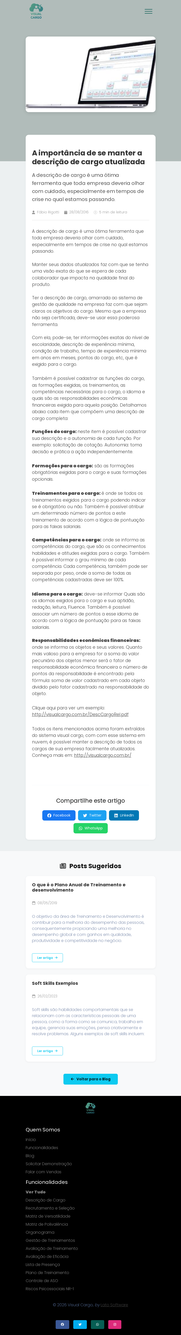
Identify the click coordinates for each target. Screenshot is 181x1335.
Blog (30, 1156)
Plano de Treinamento (47, 1273)
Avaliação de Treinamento (52, 1248)
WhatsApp (91, 828)
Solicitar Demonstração (49, 1164)
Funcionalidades (42, 1148)
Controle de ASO (42, 1281)
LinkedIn (124, 815)
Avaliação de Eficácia (47, 1256)
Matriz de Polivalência (47, 1224)
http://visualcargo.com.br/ (102, 755)
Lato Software (114, 1305)
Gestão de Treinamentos (50, 1240)
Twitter (92, 815)
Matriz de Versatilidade (48, 1216)
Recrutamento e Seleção (50, 1208)
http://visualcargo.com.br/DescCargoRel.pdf (80, 714)
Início (31, 1140)
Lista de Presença (43, 1264)
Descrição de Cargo (45, 1200)
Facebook (58, 815)
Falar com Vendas (43, 1172)
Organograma (40, 1232)
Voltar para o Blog (91, 1079)
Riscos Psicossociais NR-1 (50, 1289)
